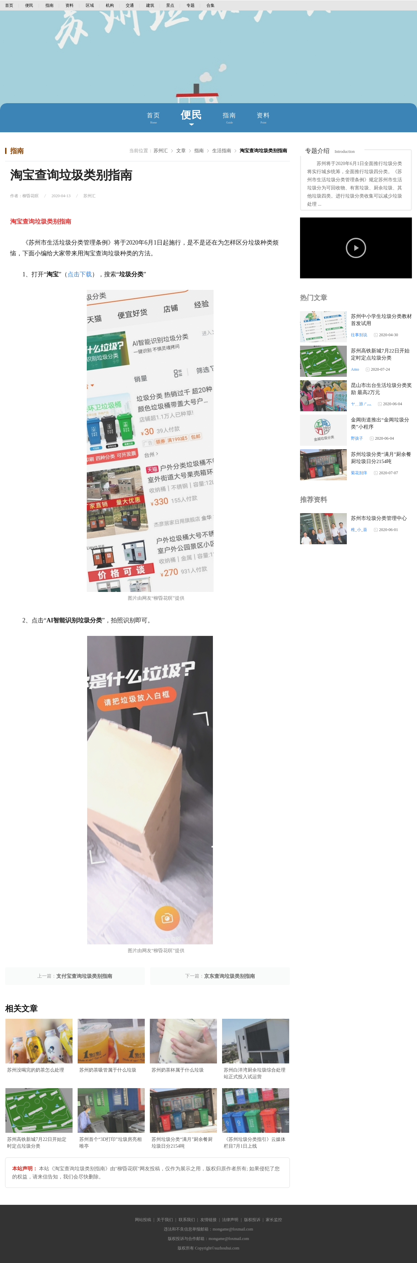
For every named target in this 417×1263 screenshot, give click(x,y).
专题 (190, 5)
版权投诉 (252, 1219)
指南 (49, 5)
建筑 (150, 5)
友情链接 (208, 1219)
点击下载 (79, 274)
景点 (170, 5)
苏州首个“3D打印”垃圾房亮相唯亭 (110, 1143)
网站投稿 (143, 1219)
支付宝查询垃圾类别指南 (84, 976)
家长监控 (274, 1219)
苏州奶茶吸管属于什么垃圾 (107, 1070)
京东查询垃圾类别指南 (229, 976)
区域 (90, 5)
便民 (29, 5)
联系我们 (187, 1219)
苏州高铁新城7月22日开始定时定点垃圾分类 (36, 1143)
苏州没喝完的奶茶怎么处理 (35, 1070)
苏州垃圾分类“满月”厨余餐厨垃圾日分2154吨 (182, 1143)
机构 (110, 5)
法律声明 (230, 1219)
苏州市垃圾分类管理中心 (379, 518)
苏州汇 (161, 150)
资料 (69, 5)
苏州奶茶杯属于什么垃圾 (178, 1070)
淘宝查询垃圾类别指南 (263, 150)
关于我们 (165, 1219)
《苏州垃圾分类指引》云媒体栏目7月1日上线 (254, 1143)
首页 (9, 5)
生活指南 (221, 150)
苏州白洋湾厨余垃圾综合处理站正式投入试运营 (254, 1073)
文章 (181, 150)
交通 (130, 5)
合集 (210, 5)
